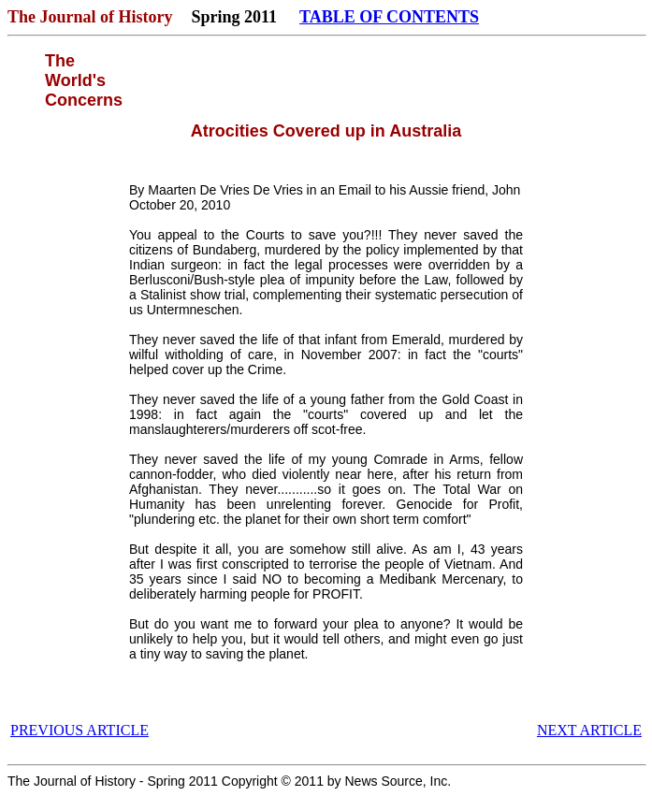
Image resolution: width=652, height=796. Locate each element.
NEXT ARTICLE (589, 730)
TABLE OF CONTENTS (389, 16)
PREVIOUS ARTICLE (79, 730)
